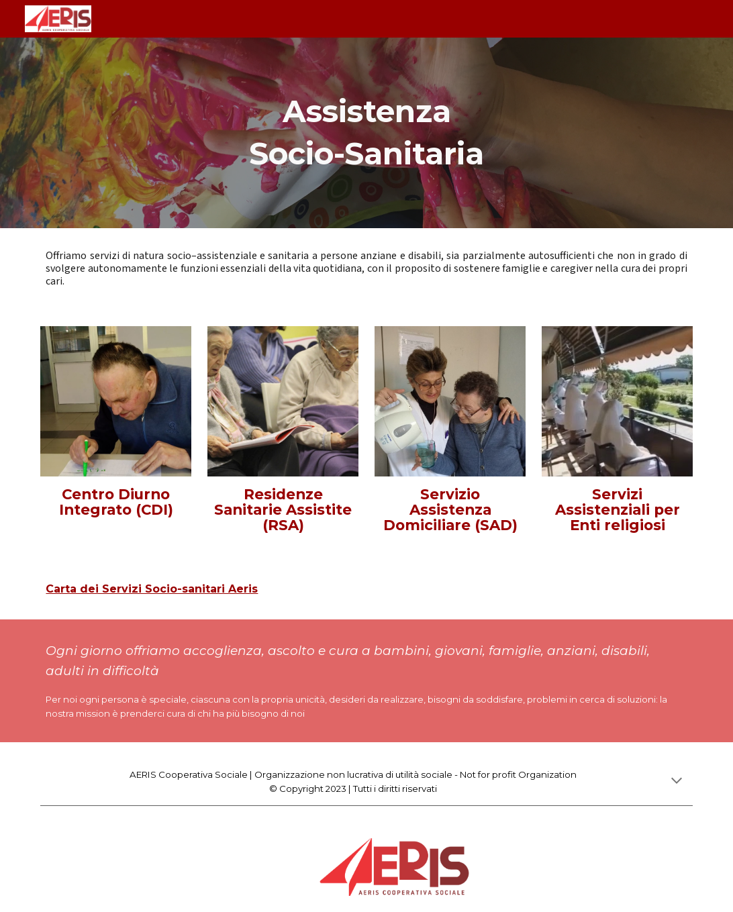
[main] (366, 132)
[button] (677, 782)
